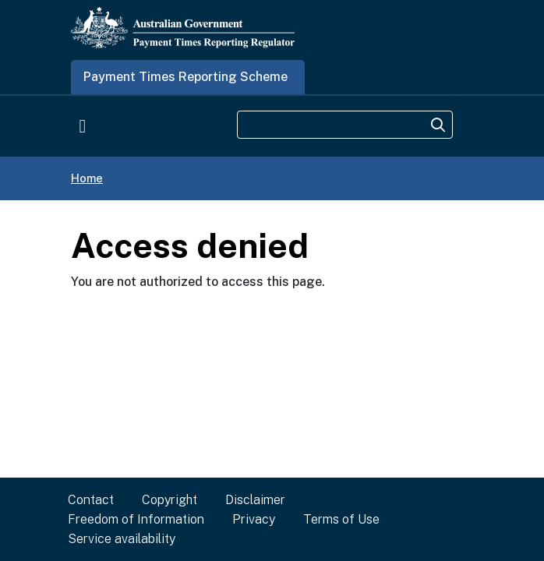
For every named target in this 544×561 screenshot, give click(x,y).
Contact (91, 499)
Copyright (169, 499)
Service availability (121, 538)
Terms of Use (341, 519)
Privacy (253, 519)
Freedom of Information (136, 519)
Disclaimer (255, 499)
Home (87, 178)
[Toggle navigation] (82, 125)
